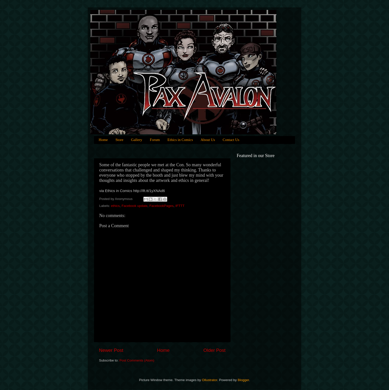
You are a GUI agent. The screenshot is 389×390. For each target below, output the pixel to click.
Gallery (136, 140)
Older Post (214, 350)
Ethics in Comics (180, 140)
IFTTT (180, 206)
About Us (208, 140)
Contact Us (231, 140)
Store (119, 140)
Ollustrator (209, 380)
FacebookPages (161, 206)
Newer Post (111, 350)
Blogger (243, 380)
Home (103, 140)
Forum (155, 140)
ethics (115, 206)
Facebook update (134, 206)
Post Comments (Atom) (137, 360)
